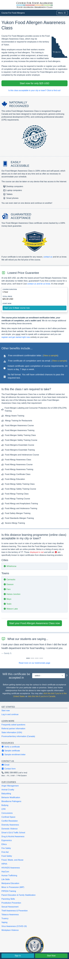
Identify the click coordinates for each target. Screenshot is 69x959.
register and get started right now (15, 337)
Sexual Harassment (9, 907)
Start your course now (17, 308)
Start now (5, 710)
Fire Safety (6, 848)
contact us (47, 257)
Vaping (4, 922)
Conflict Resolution (9, 821)
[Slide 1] (32, 658)
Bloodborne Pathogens (11, 801)
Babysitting (6, 794)
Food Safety (6, 856)
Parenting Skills (8, 899)
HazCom (5, 872)
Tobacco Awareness (10, 915)
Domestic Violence (9, 829)
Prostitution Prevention (11, 903)
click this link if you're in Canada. (42, 696)
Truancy (4, 918)
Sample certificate (10, 751)
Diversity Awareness (10, 825)
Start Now (51, 956)
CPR (3, 809)
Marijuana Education (10, 883)
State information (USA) (11, 732)
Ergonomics (6, 840)
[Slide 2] (37, 658)
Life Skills (5, 879)
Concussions (7, 813)
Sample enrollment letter (13, 754)
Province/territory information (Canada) (18, 736)
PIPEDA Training (8, 891)
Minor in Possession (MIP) (12, 887)
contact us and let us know (38, 284)
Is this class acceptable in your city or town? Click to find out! (34, 90)
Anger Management (10, 786)
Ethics (4, 844)
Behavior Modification (10, 797)
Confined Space (8, 817)
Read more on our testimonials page (34, 663)
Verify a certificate (10, 747)
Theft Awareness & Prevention (14, 911)
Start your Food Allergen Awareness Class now (34, 623)
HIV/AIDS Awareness (10, 868)
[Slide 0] (28, 658)
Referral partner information (13, 729)
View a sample (50, 355)
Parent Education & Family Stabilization (18, 895)
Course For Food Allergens (13, 13)
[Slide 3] (41, 658)
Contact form (8, 769)
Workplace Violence (10, 930)
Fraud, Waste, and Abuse (12, 860)
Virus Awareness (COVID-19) (14, 926)
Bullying (4, 805)
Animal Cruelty (7, 790)
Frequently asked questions (13, 725)
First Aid (5, 852)
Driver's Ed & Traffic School (13, 833)
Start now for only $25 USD (34, 83)
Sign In (18, 956)
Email (5, 765)
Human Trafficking (9, 875)
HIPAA (4, 864)
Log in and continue (9, 714)
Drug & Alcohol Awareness (12, 836)
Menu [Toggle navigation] (62, 13)
